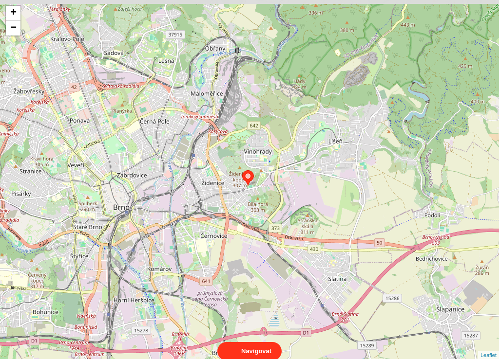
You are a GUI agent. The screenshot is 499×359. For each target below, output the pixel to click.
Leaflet (488, 346)
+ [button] (13, 13)
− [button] (13, 28)
